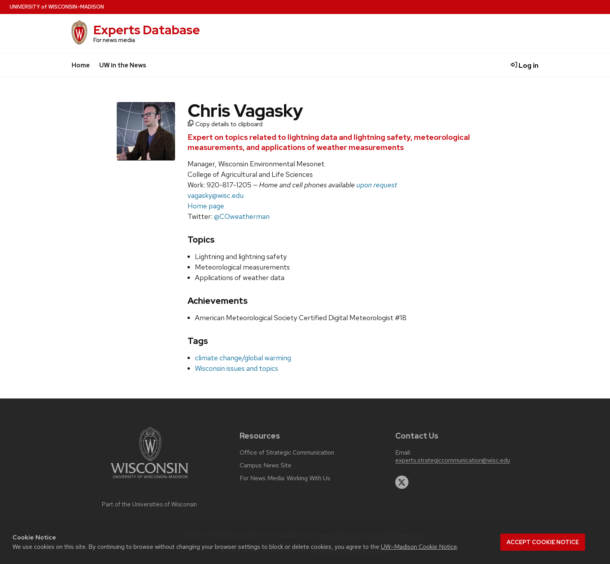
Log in (524, 65)
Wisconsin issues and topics (236, 368)
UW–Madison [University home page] (57, 7)
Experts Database (146, 29)
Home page (206, 205)
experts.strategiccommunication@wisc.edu (452, 460)
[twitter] (401, 482)
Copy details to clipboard (225, 124)
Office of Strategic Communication (287, 452)
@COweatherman (242, 216)
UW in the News (122, 65)
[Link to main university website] (149, 480)
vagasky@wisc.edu (216, 195)
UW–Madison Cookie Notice (419, 547)
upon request (376, 184)
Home (81, 65)
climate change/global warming (243, 357)
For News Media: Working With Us (285, 478)
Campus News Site (265, 465)
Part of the (149, 504)
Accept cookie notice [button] (543, 542)
